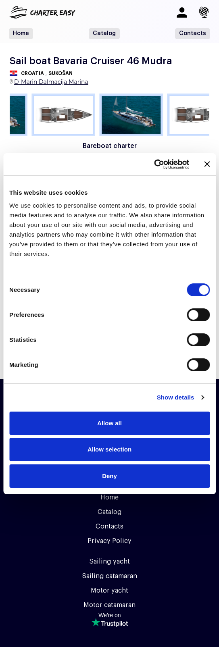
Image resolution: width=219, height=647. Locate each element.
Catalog (104, 33)
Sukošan (60, 73)
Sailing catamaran (109, 576)
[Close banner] (207, 164)
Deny (109, 475)
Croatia (32, 73)
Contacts (192, 33)
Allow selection (109, 449)
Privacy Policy (109, 541)
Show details (175, 397)
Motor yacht (109, 590)
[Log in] (182, 12)
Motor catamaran (109, 605)
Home (21, 33)
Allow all (109, 423)
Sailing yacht (109, 561)
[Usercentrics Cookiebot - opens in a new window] (154, 164)
